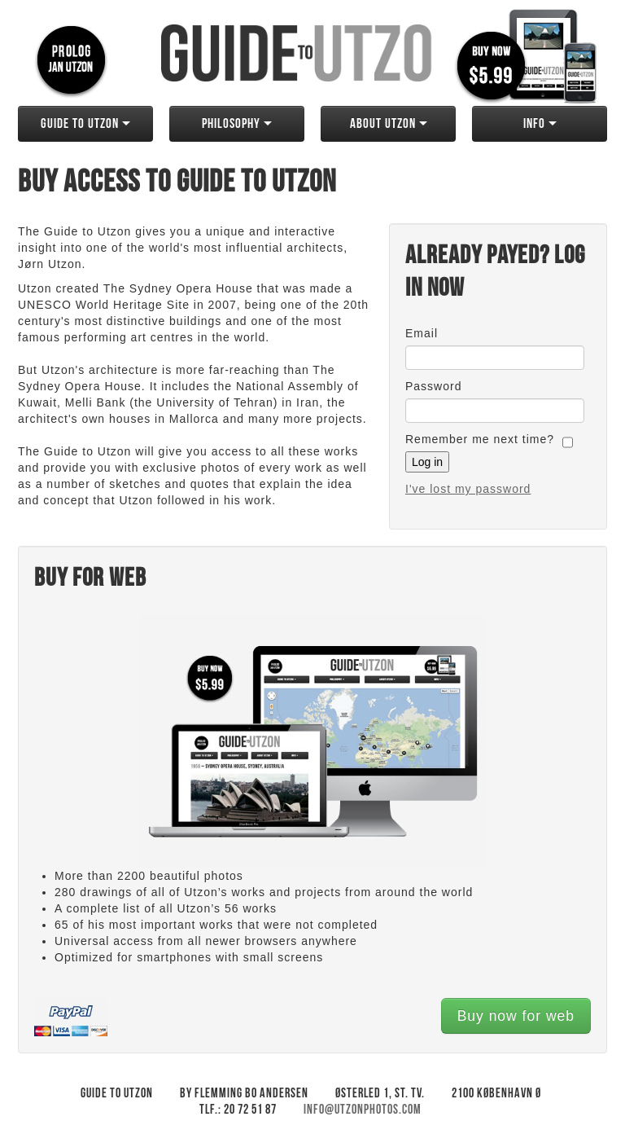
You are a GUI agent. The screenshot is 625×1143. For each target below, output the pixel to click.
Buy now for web (516, 1016)
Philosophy (237, 124)
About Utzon (388, 124)
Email (421, 333)
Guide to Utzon (85, 124)
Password (433, 386)
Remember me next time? (479, 439)
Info (540, 124)
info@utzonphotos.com (363, 1110)
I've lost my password (468, 488)
